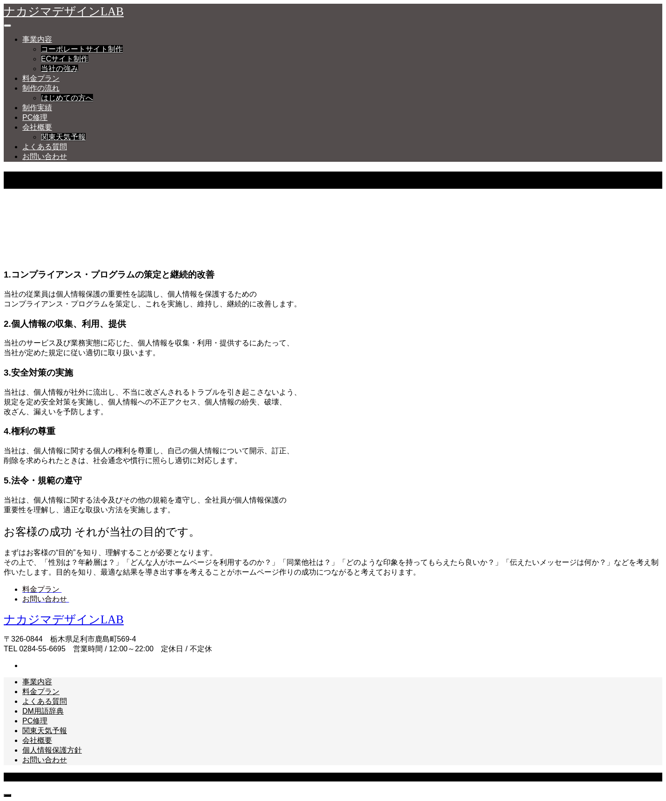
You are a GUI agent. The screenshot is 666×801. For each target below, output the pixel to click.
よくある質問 (44, 147)
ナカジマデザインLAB (64, 11)
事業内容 (37, 39)
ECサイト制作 (64, 59)
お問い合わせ (44, 156)
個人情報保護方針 (52, 750)
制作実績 (37, 108)
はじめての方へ (67, 98)
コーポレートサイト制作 (82, 49)
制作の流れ (41, 88)
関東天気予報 (63, 137)
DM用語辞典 (43, 711)
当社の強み (59, 69)
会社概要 (37, 127)
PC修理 (34, 117)
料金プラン (41, 78)
